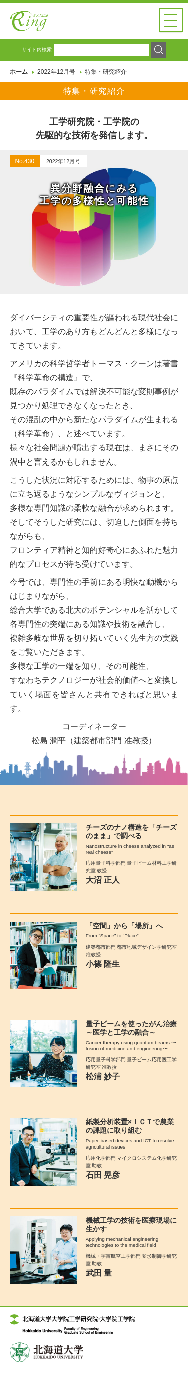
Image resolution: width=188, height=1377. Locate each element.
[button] (171, 20)
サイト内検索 (37, 57)
